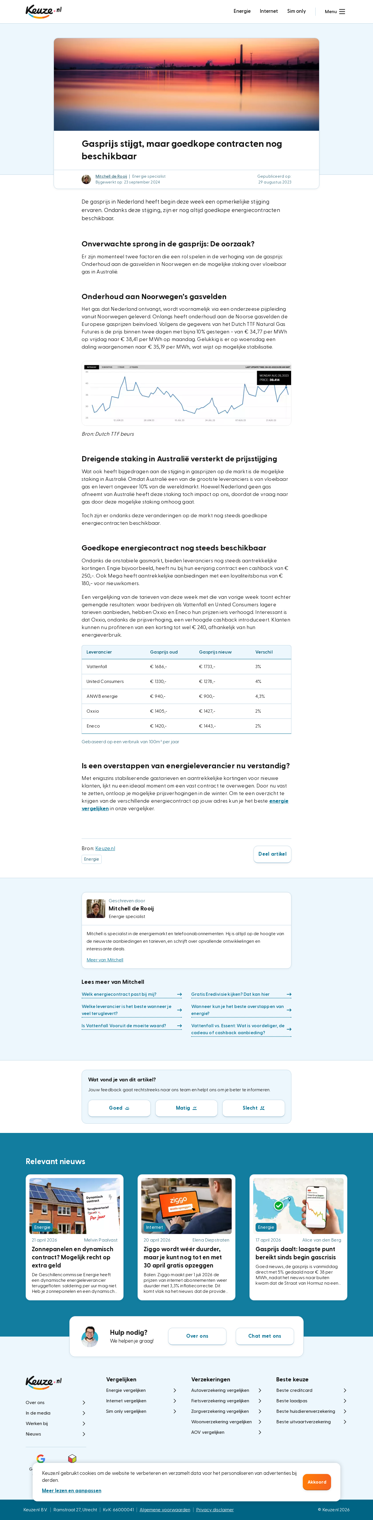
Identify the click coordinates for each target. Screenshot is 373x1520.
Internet (269, 11)
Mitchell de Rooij (111, 176)
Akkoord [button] (316, 1482)
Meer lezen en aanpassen (71, 1490)
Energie (242, 11)
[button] (335, 11)
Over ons (197, 1336)
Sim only (296, 11)
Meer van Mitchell (105, 960)
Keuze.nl (105, 848)
